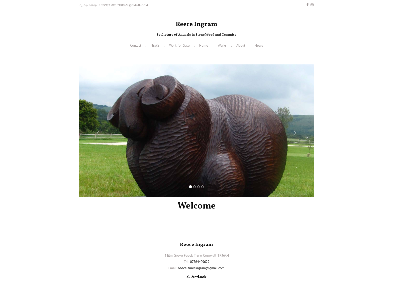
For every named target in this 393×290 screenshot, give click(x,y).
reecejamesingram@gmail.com (123, 5)
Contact (135, 45)
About (240, 45)
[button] (96, 130)
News (259, 45)
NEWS (155, 45)
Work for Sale (179, 45)
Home (203, 45)
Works (222, 45)
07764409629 (87, 5)
